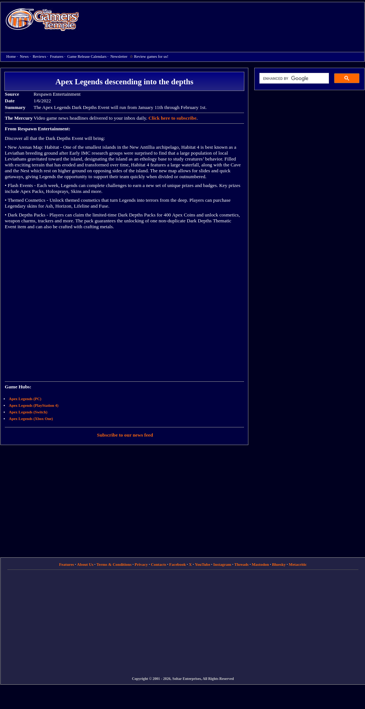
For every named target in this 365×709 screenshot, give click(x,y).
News (24, 56)
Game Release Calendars (87, 56)
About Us (85, 564)
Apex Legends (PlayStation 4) (34, 405)
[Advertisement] (164, 55)
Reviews (39, 56)
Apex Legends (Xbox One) (31, 419)
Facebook (177, 564)
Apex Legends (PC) (25, 399)
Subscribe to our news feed (125, 435)
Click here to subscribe (172, 118)
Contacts (158, 564)
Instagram (222, 564)
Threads (241, 564)
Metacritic (298, 564)
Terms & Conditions (114, 564)
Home (42, 19)
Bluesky (279, 564)
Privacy (141, 564)
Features (56, 56)
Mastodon (260, 564)
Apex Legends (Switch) (28, 412)
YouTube (202, 564)
